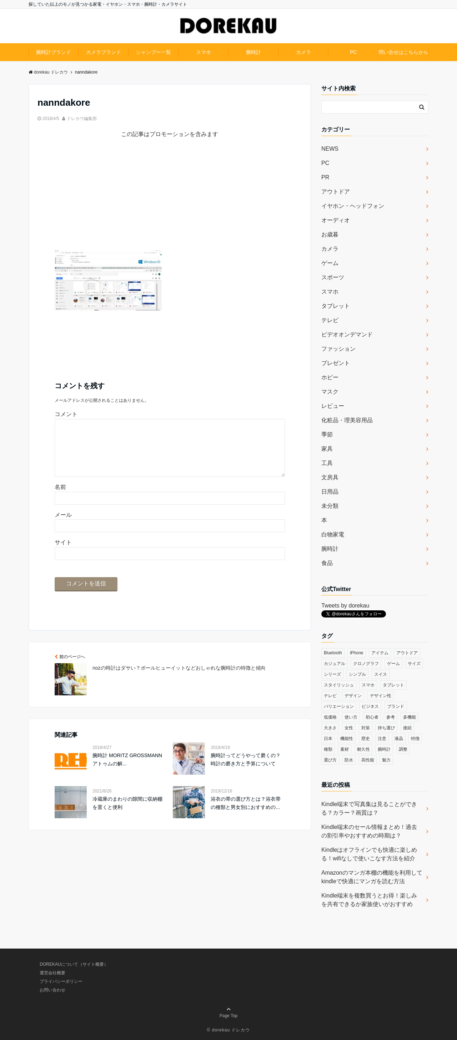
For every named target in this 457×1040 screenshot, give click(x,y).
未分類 (329, 506)
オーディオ (335, 220)
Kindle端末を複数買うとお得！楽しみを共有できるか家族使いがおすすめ (369, 899)
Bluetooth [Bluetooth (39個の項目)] (333, 652)
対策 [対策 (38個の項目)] (365, 727)
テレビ (329, 320)
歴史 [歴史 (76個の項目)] (365, 738)
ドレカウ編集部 (82, 118)
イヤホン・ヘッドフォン (352, 206)
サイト (63, 554)
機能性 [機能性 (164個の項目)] (346, 738)
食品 (327, 563)
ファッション (338, 349)
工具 (327, 463)
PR (325, 177)
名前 (60, 498)
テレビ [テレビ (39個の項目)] (330, 695)
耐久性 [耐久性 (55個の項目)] (363, 749)
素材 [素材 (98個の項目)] (344, 749)
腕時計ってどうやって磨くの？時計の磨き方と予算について (246, 771)
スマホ (203, 52)
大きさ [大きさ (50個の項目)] (330, 727)
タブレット (335, 306)
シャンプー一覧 (153, 52)
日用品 (329, 492)
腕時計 (253, 52)
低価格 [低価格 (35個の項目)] (330, 717)
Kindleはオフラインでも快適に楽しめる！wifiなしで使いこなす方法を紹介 (369, 854)
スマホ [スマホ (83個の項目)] (368, 685)
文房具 (329, 477)
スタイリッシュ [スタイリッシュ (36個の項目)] (339, 685)
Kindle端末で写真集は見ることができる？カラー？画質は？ (369, 808)
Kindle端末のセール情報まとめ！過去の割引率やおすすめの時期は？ (369, 831)
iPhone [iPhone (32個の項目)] (356, 652)
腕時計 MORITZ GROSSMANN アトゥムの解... (127, 771)
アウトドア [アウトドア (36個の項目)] (407, 652)
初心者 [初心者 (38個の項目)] (372, 717)
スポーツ (332, 277)
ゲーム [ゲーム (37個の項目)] (393, 663)
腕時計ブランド (53, 52)
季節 (327, 434)
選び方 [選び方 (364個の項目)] (330, 760)
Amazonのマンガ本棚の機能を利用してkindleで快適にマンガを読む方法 (371, 877)
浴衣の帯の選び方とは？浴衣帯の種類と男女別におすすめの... (246, 814)
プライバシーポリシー (61, 981)
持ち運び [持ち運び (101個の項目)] (386, 727)
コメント (66, 414)
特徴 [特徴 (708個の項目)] (415, 738)
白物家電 (332, 534)
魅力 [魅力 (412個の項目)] (386, 760)
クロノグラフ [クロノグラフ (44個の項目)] (366, 663)
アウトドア (335, 192)
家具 (327, 449)
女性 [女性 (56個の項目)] (349, 727)
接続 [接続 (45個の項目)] (407, 727)
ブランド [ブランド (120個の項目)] (395, 706)
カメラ (303, 52)
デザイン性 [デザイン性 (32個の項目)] (380, 695)
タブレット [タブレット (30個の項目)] (393, 685)
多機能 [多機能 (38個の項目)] (409, 717)
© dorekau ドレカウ (228, 1030)
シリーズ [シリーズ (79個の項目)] (332, 674)
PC (353, 52)
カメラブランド (103, 52)
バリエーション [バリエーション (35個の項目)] (339, 706)
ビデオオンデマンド (347, 334)
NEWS (329, 149)
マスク (329, 392)
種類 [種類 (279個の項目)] (328, 749)
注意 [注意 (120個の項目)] (382, 738)
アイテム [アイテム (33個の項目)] (379, 652)
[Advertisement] (170, 200)
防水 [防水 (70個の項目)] (349, 760)
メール (63, 526)
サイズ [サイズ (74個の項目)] (414, 663)
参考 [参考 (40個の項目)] (390, 717)
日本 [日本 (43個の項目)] (328, 738)
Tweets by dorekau (345, 605)
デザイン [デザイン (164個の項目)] (353, 695)
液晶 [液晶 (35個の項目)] (399, 738)
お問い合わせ (52, 990)
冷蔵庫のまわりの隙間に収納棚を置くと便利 (127, 814)
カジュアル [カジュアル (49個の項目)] (334, 663)
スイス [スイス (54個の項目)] (380, 674)
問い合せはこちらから (403, 52)
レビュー (332, 406)
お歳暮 (329, 234)
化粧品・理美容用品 (347, 420)
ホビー (329, 377)
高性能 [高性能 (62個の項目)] (367, 760)
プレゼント (335, 363)
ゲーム (329, 263)
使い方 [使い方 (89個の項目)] (351, 717)
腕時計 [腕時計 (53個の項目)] (384, 749)
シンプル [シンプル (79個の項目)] (357, 674)
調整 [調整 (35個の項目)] (403, 749)
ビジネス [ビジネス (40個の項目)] (370, 706)
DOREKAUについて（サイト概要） (74, 964)
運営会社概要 (52, 972)
